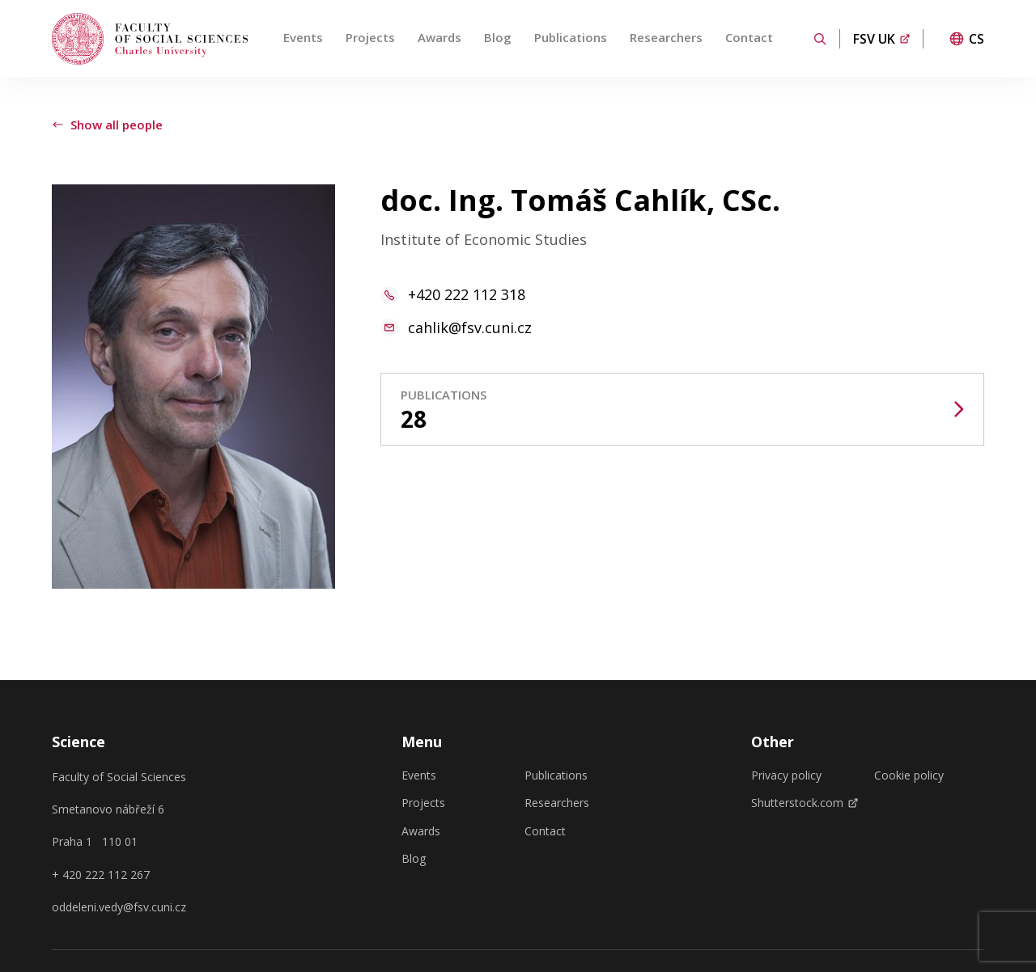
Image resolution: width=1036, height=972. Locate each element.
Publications (570, 37)
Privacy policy (786, 775)
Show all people (107, 124)
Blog (498, 37)
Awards (439, 37)
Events (303, 37)
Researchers (666, 37)
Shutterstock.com (804, 803)
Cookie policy (909, 775)
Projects (370, 37)
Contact (749, 37)
